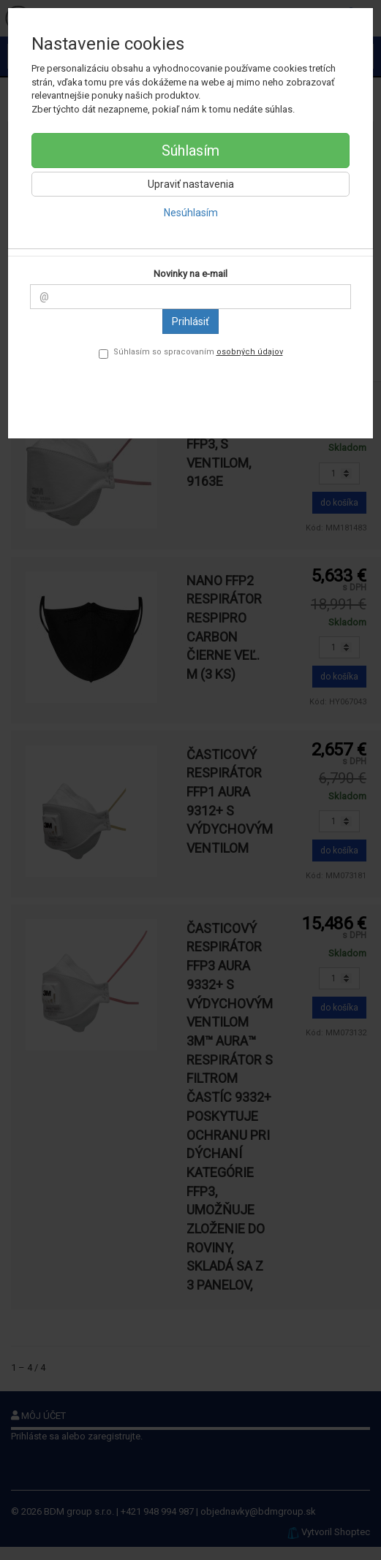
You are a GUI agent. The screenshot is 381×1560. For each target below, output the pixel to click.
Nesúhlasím (191, 212)
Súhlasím (190, 150)
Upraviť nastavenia (191, 184)
